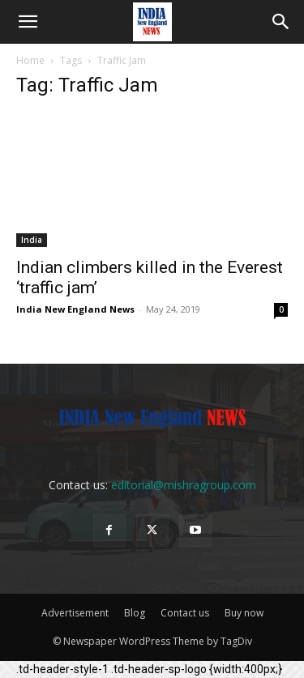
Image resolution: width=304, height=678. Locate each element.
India (31, 239)
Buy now (244, 613)
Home (30, 60)
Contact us (185, 613)
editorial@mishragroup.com (183, 485)
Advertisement (75, 613)
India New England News (75, 309)
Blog (134, 613)
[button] (28, 22)
